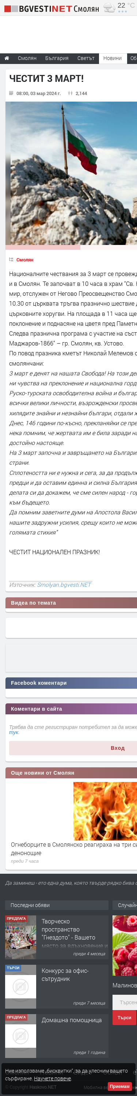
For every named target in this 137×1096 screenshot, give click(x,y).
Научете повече (52, 1078)
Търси (124, 1017)
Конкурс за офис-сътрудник (65, 974)
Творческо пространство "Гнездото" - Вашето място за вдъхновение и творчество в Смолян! (75, 937)
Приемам (120, 1086)
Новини (112, 57)
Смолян (24, 259)
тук (13, 732)
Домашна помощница (72, 1020)
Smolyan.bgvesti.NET (64, 584)
